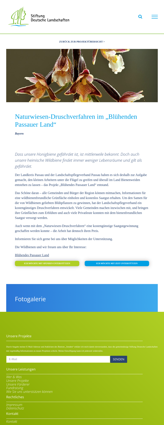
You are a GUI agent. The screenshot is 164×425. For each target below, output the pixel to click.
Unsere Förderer (18, 384)
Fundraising (14, 388)
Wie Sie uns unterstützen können (29, 391)
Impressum (14, 404)
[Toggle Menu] (155, 17)
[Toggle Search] (140, 17)
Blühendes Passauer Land (32, 254)
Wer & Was (14, 377)
